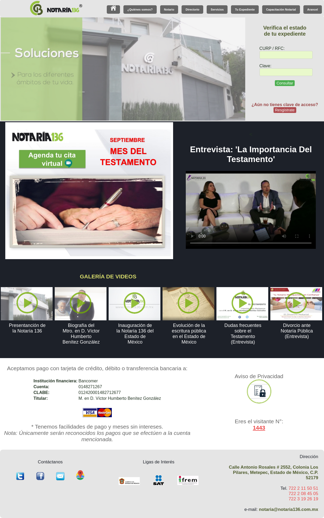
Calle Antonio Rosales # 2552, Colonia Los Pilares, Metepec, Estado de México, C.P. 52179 (273, 472)
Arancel (312, 9)
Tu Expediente (244, 9)
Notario (169, 9)
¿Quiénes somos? (140, 9)
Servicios (217, 9)
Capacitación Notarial (281, 9)
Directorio (192, 9)
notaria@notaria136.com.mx (288, 509)
